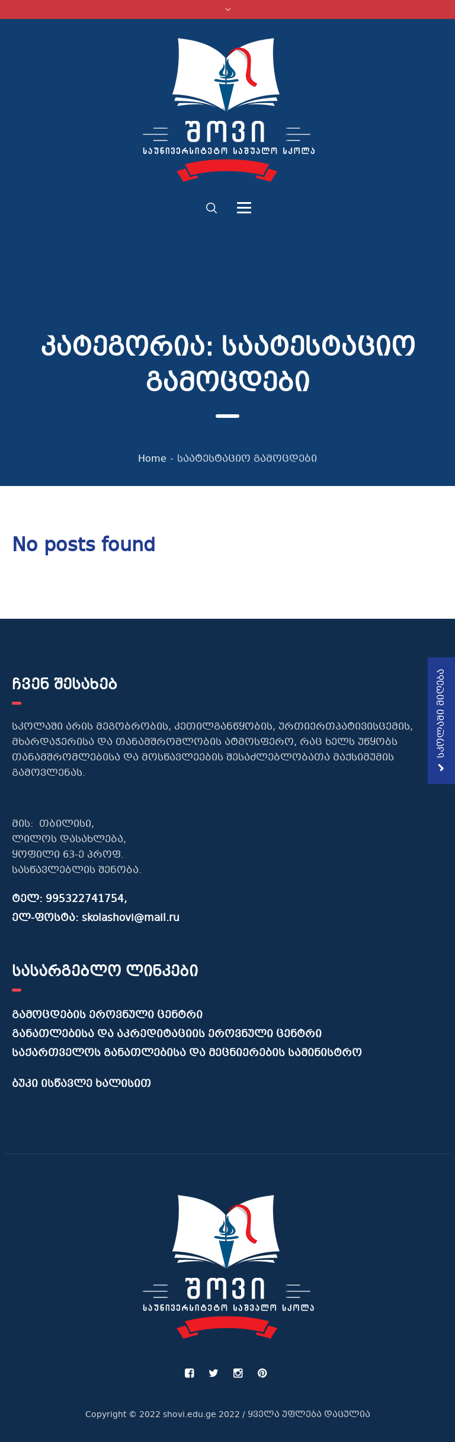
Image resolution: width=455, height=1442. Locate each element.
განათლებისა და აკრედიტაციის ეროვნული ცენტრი (167, 1035)
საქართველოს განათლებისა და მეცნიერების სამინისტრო (187, 1053)
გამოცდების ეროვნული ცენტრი (107, 1016)
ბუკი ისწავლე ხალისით (81, 1084)
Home (152, 459)
